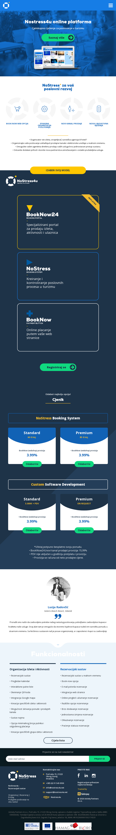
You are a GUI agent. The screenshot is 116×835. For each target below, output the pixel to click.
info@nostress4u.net (55, 787)
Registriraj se (61, 367)
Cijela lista (58, 740)
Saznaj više (61, 37)
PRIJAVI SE (99, 758)
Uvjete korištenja (85, 784)
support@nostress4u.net (57, 792)
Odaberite (32, 464)
